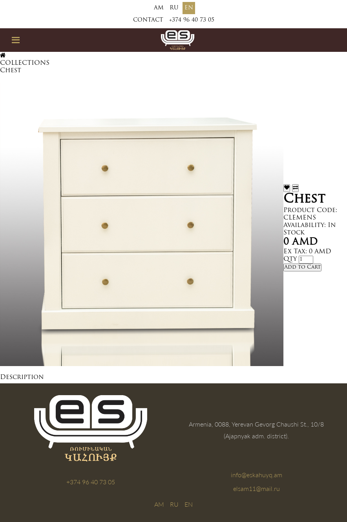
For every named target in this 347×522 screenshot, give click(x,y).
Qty (290, 259)
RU (174, 8)
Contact (148, 20)
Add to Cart (302, 267)
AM (159, 8)
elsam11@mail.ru (256, 488)
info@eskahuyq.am (256, 474)
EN (188, 8)
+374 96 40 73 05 (191, 20)
